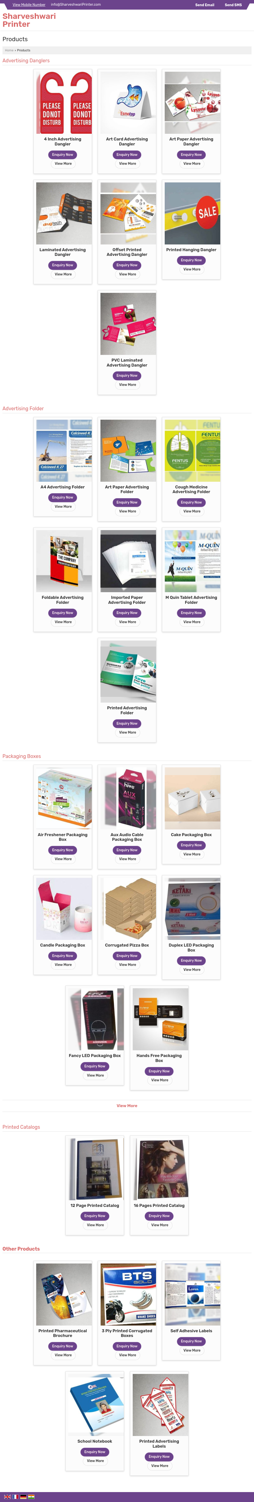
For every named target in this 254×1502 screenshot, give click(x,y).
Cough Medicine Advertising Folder (191, 489)
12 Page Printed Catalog (94, 1205)
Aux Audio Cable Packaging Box (127, 837)
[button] (29, 5)
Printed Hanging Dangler (191, 249)
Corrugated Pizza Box (127, 945)
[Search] (248, 21)
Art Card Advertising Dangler (127, 141)
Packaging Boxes (21, 756)
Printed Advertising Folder (127, 710)
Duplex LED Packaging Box (191, 948)
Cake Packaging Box (191, 834)
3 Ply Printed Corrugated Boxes (127, 1333)
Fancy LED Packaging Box (95, 1055)
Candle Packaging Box (62, 945)
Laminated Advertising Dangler (62, 252)
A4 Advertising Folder (63, 486)
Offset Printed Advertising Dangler (127, 252)
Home (9, 50)
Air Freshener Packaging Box (63, 837)
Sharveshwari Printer (29, 20)
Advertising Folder (23, 408)
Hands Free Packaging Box (159, 1058)
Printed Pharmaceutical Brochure (62, 1333)
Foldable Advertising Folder (63, 600)
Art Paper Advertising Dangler (191, 141)
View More (63, 164)
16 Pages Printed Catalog (159, 1205)
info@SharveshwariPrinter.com (76, 4)
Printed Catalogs (21, 1127)
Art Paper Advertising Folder (127, 489)
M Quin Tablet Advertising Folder (191, 600)
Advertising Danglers (26, 61)
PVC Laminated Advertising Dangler (127, 363)
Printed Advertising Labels (159, 1444)
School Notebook (95, 1441)
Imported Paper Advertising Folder (127, 600)
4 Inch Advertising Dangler (62, 141)
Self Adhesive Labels (191, 1330)
